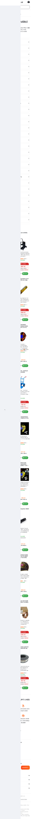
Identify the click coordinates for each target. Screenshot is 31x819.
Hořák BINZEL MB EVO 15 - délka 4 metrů (8, 325)
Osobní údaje (23, 799)
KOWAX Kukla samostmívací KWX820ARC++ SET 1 (22, 464)
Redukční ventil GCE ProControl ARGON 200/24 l (8, 602)
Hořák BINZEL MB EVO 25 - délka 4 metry (8, 417)
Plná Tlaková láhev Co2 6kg (8, 279)
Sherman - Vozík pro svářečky (23, 371)
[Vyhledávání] (15, 7)
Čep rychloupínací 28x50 (23, 509)
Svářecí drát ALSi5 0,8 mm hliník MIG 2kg (22, 647)
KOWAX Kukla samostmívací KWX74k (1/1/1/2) (8, 372)
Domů (2, 12)
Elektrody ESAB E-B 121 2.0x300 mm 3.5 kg (8, 555)
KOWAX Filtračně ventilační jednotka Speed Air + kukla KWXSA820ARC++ (8, 235)
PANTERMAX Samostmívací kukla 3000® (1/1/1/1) (22, 326)
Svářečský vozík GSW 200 (8, 463)
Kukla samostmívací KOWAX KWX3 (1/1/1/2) (22, 417)
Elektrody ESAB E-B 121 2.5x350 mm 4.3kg (23, 279)
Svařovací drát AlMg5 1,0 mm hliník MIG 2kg (8, 647)
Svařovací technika (11, 12)
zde (18, 806)
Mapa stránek (8, 799)
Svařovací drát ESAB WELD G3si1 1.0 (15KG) (22, 601)
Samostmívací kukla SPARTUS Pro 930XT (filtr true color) (22, 556)
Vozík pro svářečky (22, 233)
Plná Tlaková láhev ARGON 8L (8, 509)
